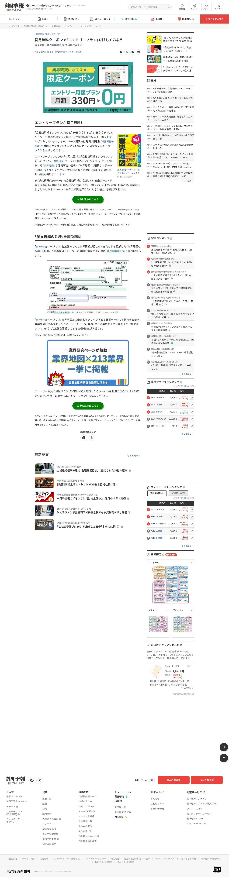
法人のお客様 (208, 780)
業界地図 (49, 165)
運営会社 (9, 858)
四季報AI (186, 19)
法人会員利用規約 (126, 861)
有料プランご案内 (214, 19)
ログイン (218, 7)
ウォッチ (206, 7)
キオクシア (161, 419)
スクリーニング (100, 19)
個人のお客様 (177, 780)
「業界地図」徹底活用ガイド (36, 26)
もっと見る (132, 457)
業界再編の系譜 (119, 252)
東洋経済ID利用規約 (214, 858)
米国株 (157, 19)
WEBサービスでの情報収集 (64, 858)
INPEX (159, 412)
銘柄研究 (71, 19)
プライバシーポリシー (94, 858)
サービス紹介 (25, 858)
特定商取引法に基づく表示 (137, 858)
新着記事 (16, 26)
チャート (194, 7)
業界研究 (129, 19)
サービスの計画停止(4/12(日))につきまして (52, 5)
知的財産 (114, 858)
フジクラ (160, 397)
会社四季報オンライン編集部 (69, 52)
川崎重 (159, 538)
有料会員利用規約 (103, 861)
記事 (43, 19)
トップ (14, 19)
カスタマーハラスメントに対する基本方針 (177, 858)
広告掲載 (41, 858)
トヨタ (159, 405)
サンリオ (160, 516)
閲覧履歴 (182, 7)
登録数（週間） (157, 493)
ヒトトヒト (161, 426)
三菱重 (159, 531)
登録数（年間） (178, 493)
